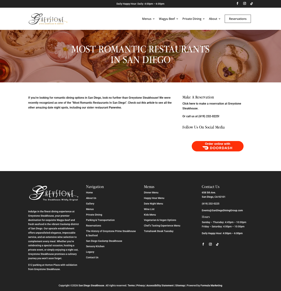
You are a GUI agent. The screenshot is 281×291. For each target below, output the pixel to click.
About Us (91, 198)
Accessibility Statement (160, 285)
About (213, 19)
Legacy (90, 251)
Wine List (149, 209)
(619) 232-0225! (208, 116)
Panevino (115, 107)
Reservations (238, 19)
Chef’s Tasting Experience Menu (162, 225)
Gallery (90, 203)
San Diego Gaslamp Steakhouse (104, 241)
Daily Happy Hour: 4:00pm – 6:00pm (222, 233)
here (192, 103)
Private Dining (191, 19)
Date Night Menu (153, 203)
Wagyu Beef (167, 19)
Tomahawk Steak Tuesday (158, 231)
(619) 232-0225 (210, 203)
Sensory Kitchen (95, 246)
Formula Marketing (211, 285)
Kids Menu (150, 214)
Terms (131, 285)
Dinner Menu (151, 192)
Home (89, 192)
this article (147, 102)
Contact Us (92, 257)
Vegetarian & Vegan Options (160, 220)
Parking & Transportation (100, 220)
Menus (146, 19)
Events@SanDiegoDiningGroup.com (222, 210)
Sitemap (180, 285)
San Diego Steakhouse (91, 285)
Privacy (140, 285)
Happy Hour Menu (154, 198)
